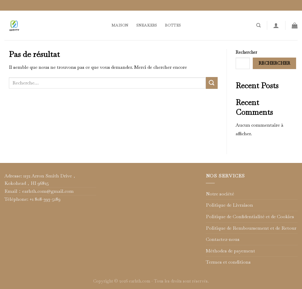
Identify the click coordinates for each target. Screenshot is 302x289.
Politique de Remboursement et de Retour (251, 228)
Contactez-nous (222, 239)
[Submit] (212, 83)
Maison (120, 25)
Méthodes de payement (230, 251)
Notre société (220, 194)
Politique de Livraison (229, 205)
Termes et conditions (228, 262)
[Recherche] (258, 25)
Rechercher (246, 52)
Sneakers (146, 25)
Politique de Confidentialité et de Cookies (250, 216)
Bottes (173, 25)
